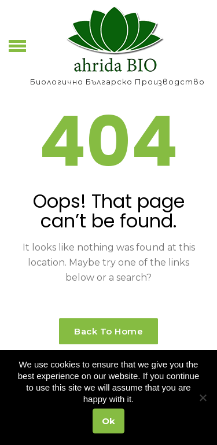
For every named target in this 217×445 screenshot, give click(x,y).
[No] (202, 397)
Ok (108, 420)
